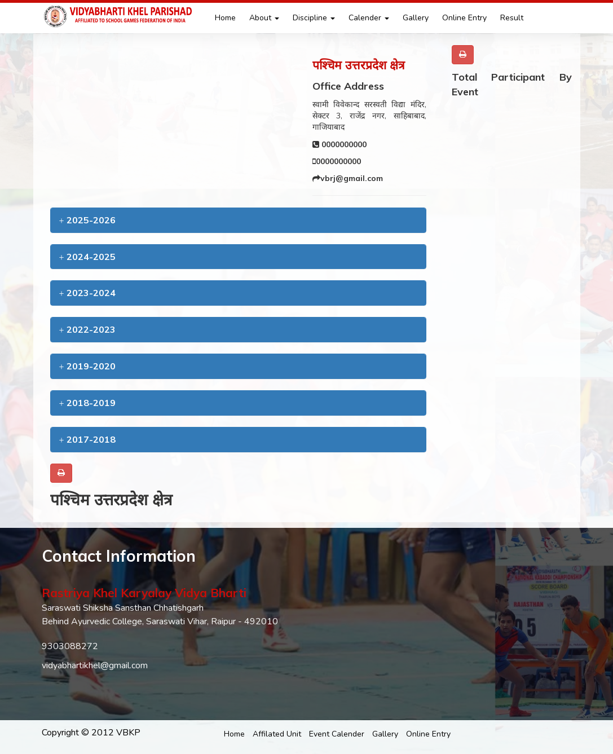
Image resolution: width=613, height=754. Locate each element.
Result (511, 17)
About (264, 17)
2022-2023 (87, 329)
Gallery (416, 17)
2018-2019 (87, 402)
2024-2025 (87, 256)
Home (225, 17)
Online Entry (464, 17)
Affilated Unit (277, 734)
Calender (369, 17)
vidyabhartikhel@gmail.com (95, 665)
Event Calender (336, 734)
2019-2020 (87, 366)
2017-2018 (87, 439)
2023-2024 (87, 292)
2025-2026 (87, 220)
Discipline (314, 17)
